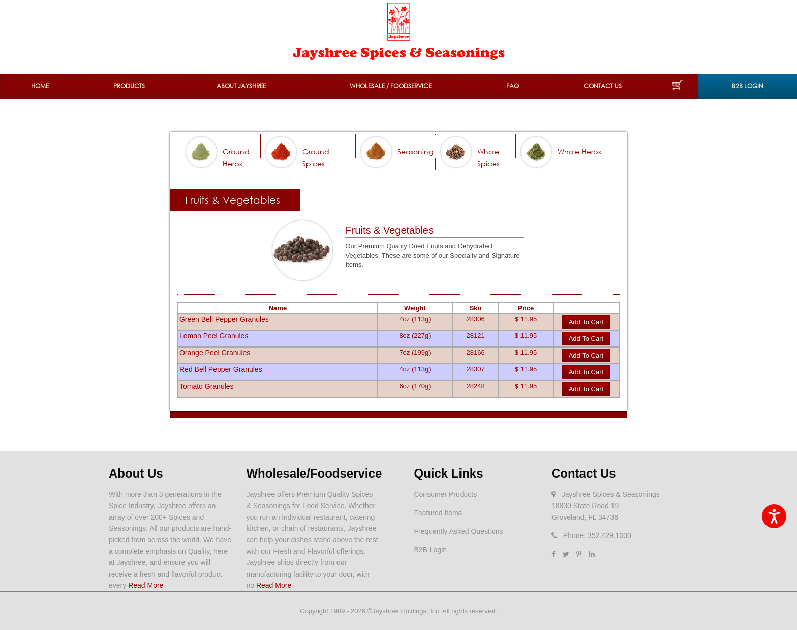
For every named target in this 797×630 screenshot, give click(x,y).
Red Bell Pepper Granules (220, 369)
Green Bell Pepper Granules (224, 319)
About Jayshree (241, 86)
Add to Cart (586, 322)
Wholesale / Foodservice (391, 86)
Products (129, 86)
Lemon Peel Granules (213, 336)
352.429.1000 (609, 535)
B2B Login (747, 86)
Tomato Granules (206, 386)
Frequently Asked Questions (458, 531)
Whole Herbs (579, 151)
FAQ (512, 86)
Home (40, 86)
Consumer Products (445, 494)
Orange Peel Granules (214, 353)
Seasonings (416, 151)
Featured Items (438, 513)
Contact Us (603, 86)
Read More (145, 585)
